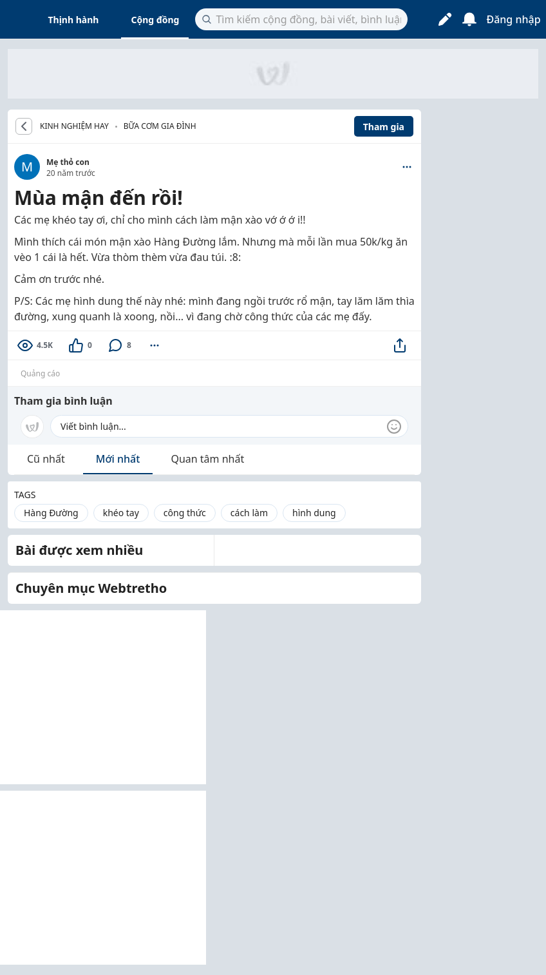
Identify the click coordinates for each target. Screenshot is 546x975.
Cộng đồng (155, 20)
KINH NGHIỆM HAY (74, 126)
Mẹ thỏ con (67, 162)
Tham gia (383, 127)
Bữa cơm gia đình (160, 126)
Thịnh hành (73, 20)
